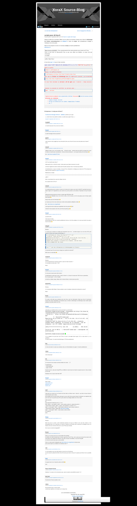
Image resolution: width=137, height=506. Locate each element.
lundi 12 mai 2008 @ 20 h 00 (54, 433)
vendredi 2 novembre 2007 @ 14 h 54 (56, 227)
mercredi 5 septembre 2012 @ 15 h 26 (56, 477)
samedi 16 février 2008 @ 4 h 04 (55, 360)
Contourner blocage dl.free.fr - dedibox (55, 114)
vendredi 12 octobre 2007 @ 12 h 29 (56, 148)
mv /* (50, 103)
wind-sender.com (49, 382)
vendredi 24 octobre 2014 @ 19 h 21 (56, 485)
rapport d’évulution (60, 170)
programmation (64, 96)
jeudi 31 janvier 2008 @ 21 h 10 (55, 296)
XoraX (47, 130)
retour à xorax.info (68, 13)
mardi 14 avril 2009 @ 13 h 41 (54, 449)
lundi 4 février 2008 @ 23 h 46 (54, 344)
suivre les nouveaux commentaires (87, 96)
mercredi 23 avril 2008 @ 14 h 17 (55, 418)
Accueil (39, 25)
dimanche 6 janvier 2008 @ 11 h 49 (55, 270)
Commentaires (79, 496)
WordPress (80, 501)
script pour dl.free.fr (52, 35)
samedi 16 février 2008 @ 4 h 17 (55, 379)
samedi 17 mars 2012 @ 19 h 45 (55, 469)
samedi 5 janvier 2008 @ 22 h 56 (55, 257)
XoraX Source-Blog (68, 10)
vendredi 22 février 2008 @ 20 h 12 (55, 391)
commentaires (95, 26)
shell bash (70, 96)
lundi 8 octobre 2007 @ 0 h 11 (54, 131)
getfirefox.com (48, 384)
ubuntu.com (47, 385)
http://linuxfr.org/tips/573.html (54, 154)
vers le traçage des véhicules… (84, 30)
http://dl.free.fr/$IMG (65, 408)
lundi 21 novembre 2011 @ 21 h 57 (55, 459)
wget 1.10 (52, 62)
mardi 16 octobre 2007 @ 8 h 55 (55, 214)
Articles (73, 496)
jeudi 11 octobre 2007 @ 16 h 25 (55, 139)
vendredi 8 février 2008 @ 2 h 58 (55, 352)
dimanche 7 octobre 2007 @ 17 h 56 (55, 123)
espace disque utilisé (55, 100)
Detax (46, 417)
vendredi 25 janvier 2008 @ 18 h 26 (55, 284)
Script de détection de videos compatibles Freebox (64, 101)
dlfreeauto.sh (47, 47)
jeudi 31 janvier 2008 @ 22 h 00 (55, 307)
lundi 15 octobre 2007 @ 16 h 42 (55, 187)
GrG (46, 458)
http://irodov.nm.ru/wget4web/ (54, 204)
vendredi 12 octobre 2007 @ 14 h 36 (56, 159)
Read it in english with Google (69, 36)
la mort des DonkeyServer (51, 30)
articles (88, 26)
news (60, 96)
